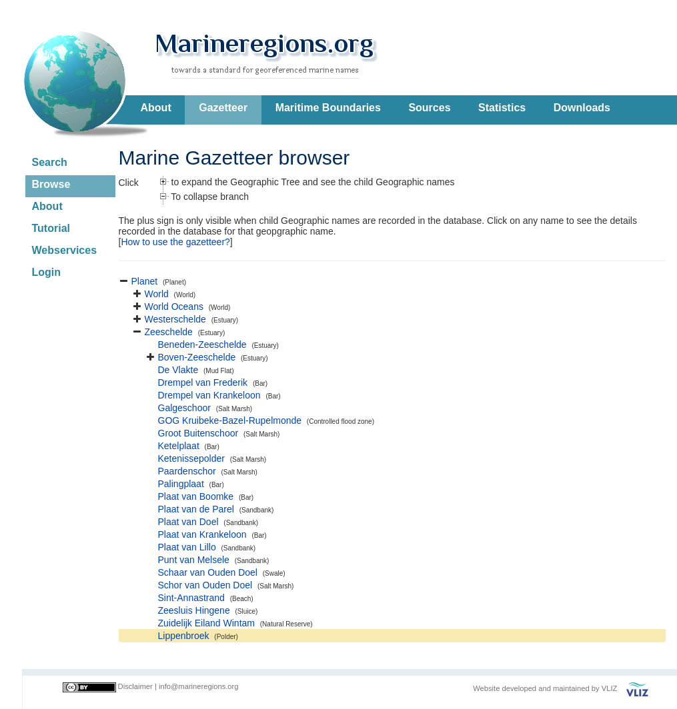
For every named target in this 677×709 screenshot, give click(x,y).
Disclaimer (135, 686)
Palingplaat (181, 483)
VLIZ (610, 688)
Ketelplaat (178, 445)
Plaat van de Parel (196, 509)
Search (49, 162)
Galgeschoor (184, 407)
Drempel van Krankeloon (209, 395)
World (157, 294)
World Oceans (174, 306)
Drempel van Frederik (203, 382)
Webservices (64, 250)
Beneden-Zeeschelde (202, 344)
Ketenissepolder (191, 458)
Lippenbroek (183, 635)
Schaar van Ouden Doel (207, 572)
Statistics (502, 107)
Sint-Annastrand (191, 597)
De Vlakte (178, 369)
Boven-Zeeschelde (197, 357)
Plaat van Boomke (196, 496)
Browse (51, 184)
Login (46, 272)
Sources (429, 107)
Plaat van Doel (188, 521)
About (156, 107)
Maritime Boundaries (328, 107)
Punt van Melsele (193, 559)
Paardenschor (187, 471)
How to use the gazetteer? (175, 242)
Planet (144, 281)
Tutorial (51, 228)
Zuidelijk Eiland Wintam (206, 623)
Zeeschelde (169, 332)
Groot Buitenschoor (198, 433)
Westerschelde (175, 319)
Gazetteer (223, 107)
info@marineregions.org (199, 686)
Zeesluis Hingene (194, 610)
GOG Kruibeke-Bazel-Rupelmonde (230, 420)
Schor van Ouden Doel (205, 585)
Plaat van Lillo (187, 547)
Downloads (582, 107)
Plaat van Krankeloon (202, 534)
